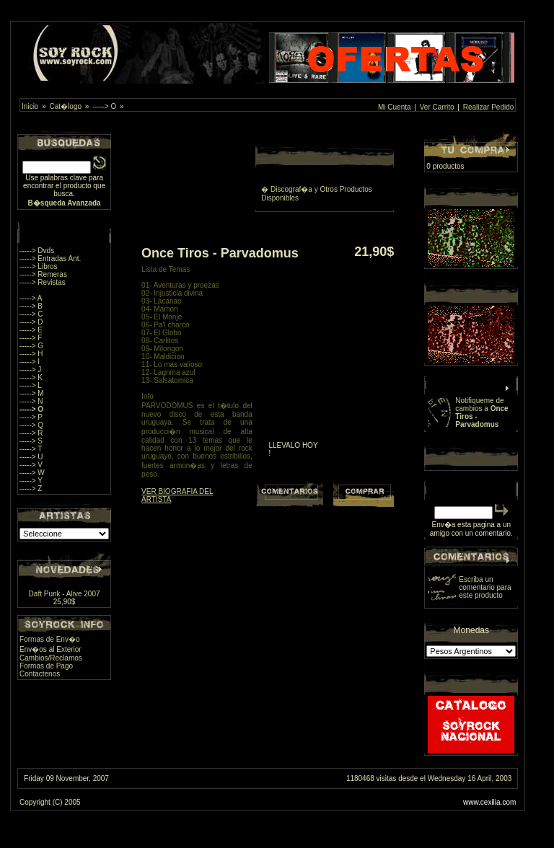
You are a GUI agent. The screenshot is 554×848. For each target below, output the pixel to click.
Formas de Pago (46, 666)
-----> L (30, 385)
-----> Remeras (43, 274)
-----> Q (31, 425)
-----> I (29, 362)
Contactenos (39, 674)
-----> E (31, 330)
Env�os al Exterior (50, 649)
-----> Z (30, 489)
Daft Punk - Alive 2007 (64, 594)
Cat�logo (66, 106)
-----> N (31, 401)
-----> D (31, 322)
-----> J (30, 370)
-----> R (31, 433)
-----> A (30, 298)
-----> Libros (38, 266)
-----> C (31, 314)
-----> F (30, 338)
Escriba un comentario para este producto (485, 587)
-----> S (31, 441)
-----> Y (31, 481)
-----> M (31, 393)
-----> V (31, 465)
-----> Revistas (42, 282)
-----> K (31, 377)
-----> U (31, 457)
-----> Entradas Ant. (50, 258)
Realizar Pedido (488, 107)
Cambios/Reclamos (50, 658)
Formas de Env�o (49, 639)
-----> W (32, 473)
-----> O (104, 106)
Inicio (30, 106)
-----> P (31, 417)
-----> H (31, 354)
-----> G (31, 346)
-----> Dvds (36, 251)
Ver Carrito (437, 107)
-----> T (30, 449)
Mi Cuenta (394, 107)
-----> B (31, 306)
